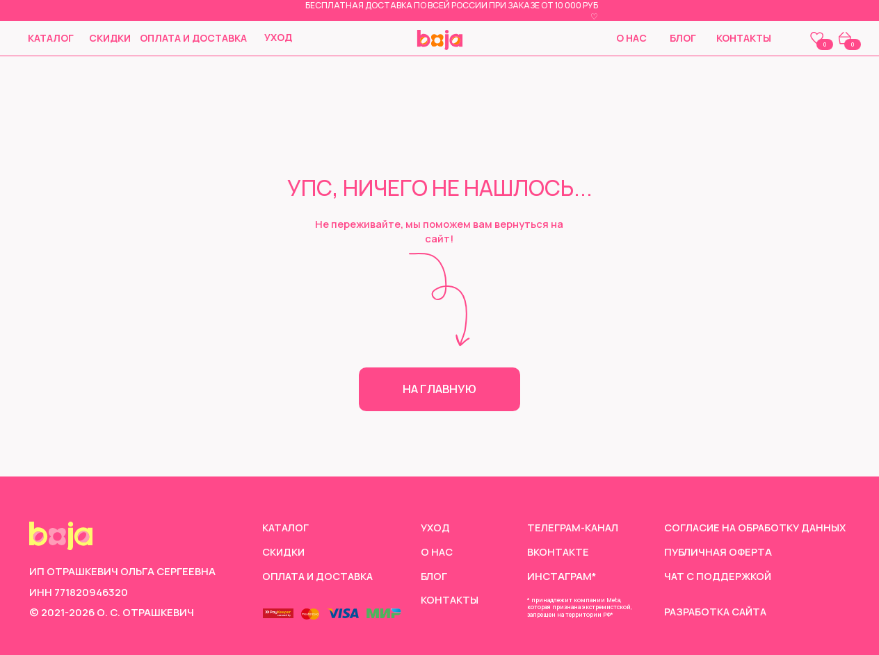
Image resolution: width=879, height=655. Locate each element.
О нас (631, 37)
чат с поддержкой (718, 576)
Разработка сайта (717, 611)
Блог (683, 37)
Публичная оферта (718, 551)
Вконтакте (558, 551)
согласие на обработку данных (757, 527)
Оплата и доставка (193, 37)
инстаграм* (562, 576)
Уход (278, 37)
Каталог (51, 37)
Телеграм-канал (573, 527)
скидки (110, 37)
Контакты (743, 37)
